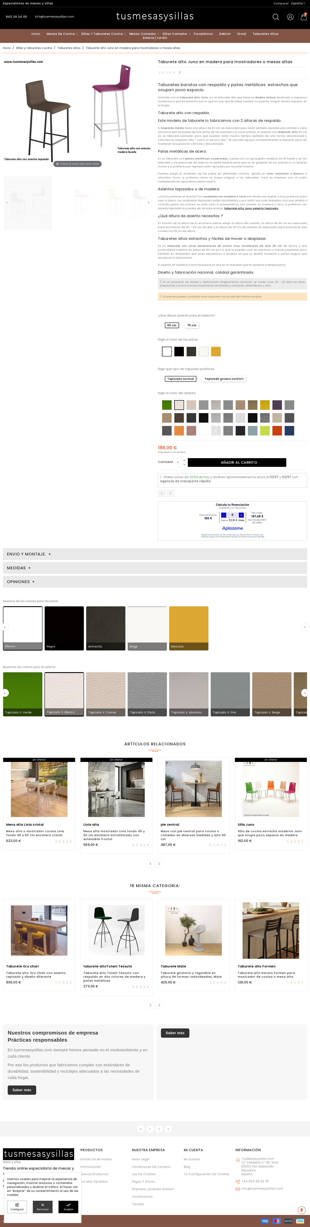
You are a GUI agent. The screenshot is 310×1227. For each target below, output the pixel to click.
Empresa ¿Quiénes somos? (153, 1189)
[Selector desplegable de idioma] (298, 3)
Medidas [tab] (16, 568)
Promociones (90, 1167)
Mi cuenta (193, 1150)
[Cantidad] (179, 462)
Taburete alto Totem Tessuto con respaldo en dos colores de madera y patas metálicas (114, 977)
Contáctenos (142, 1197)
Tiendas (138, 1204)
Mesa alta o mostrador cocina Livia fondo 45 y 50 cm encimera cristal (35, 833)
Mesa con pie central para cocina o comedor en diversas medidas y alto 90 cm (193, 835)
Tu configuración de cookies (207, 1174)
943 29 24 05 (16, 17)
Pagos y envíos (143, 1182)
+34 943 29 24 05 (255, 1181)
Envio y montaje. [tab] (26, 554)
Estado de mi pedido (96, 1159)
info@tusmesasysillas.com (262, 1188)
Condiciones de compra (151, 1167)
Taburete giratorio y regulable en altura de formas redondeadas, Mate (191, 975)
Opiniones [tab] (19, 581)
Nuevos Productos (94, 1174)
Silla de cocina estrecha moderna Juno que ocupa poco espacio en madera (270, 833)
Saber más (21, 1090)
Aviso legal (140, 1159)
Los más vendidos (94, 1182)
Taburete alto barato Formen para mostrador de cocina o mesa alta (266, 975)
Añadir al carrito (239, 462)
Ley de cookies (144, 1174)
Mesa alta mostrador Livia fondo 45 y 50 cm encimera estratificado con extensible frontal (114, 835)
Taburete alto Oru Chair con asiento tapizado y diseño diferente (36, 975)
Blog (187, 1167)
